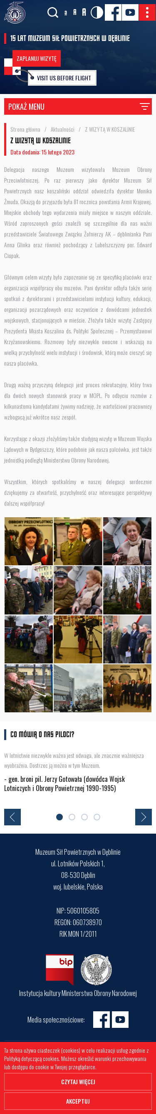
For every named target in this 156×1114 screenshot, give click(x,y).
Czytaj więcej (78, 1081)
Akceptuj (78, 1101)
